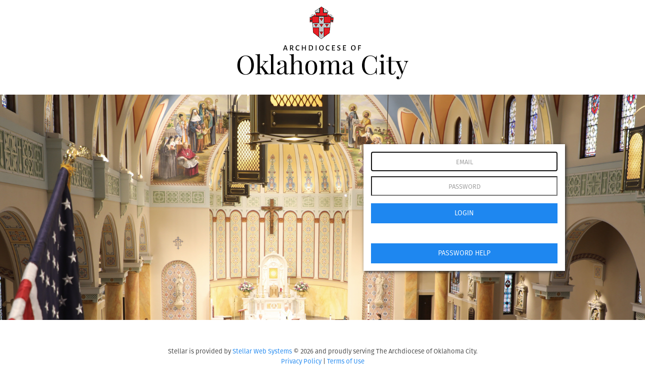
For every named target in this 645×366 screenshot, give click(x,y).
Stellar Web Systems (262, 351)
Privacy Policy (301, 361)
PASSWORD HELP (464, 253)
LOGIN (464, 213)
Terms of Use (345, 361)
